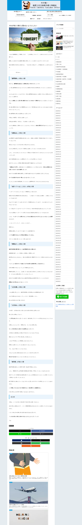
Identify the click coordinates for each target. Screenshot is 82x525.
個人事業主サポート (16, 520)
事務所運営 (11, 425)
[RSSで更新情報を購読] (36, 440)
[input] (65, 28)
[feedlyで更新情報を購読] (33, 440)
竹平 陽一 (63, 502)
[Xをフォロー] (28, 440)
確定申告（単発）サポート (25, 520)
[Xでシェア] (20, 431)
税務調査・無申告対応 (58, 520)
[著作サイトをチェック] (26, 440)
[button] (42, 434)
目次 (17, 72)
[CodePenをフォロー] (31, 440)
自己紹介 (45, 521)
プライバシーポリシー (51, 521)
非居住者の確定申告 (50, 520)
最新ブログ (40, 521)
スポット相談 (66, 520)
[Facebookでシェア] (42, 431)
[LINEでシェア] (20, 434)
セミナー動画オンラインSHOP (32, 521)
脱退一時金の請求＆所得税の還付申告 (38, 520)
